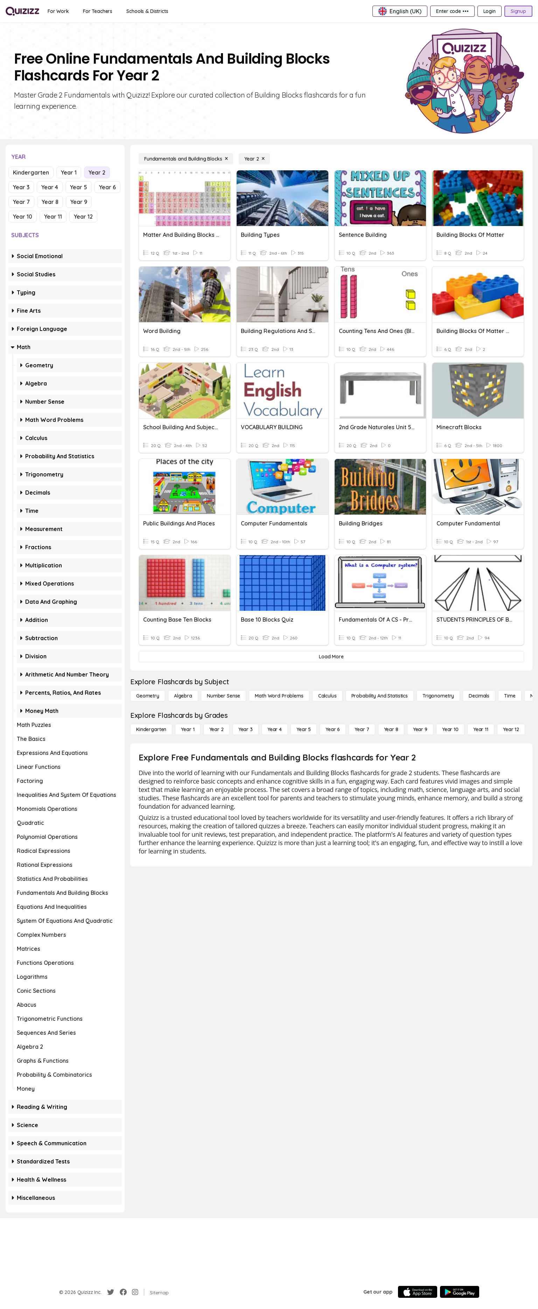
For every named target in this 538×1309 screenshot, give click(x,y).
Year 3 (21, 187)
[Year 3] (245, 729)
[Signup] (518, 11)
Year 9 (78, 201)
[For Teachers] (97, 11)
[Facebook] (123, 1292)
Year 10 (22, 216)
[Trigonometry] (438, 695)
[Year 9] (420, 729)
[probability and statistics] (379, 695)
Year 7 (21, 201)
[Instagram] (135, 1292)
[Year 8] (391, 729)
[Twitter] (110, 1292)
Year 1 (69, 172)
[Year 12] (511, 729)
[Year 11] (480, 729)
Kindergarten (31, 172)
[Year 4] (274, 729)
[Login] (489, 11)
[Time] (509, 695)
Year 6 (107, 187)
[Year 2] (254, 158)
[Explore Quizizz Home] (22, 11)
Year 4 (49, 187)
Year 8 (50, 201)
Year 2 (97, 172)
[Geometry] (147, 695)
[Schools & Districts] (147, 11)
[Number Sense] (223, 695)
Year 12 (83, 216)
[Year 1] (187, 729)
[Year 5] (304, 729)
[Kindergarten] (151, 729)
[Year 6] (333, 729)
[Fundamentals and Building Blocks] (186, 158)
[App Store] (417, 1292)
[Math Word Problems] (279, 695)
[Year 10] (450, 729)
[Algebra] (183, 695)
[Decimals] (479, 695)
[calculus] (327, 695)
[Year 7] (362, 729)
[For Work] (58, 11)
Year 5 (78, 187)
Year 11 (53, 216)
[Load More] (331, 656)
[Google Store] (459, 1292)
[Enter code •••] (452, 11)
